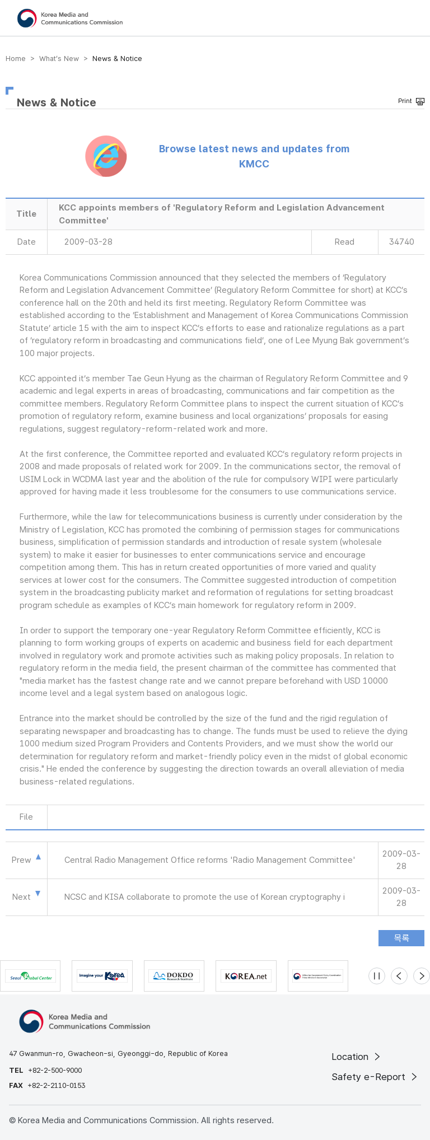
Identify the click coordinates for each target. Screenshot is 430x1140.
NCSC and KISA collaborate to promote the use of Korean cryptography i (204, 897)
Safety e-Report (375, 1076)
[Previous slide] (399, 976)
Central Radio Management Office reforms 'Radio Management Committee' (210, 860)
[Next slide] (421, 976)
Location (356, 1056)
